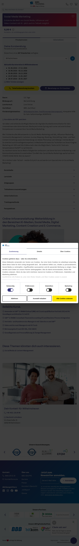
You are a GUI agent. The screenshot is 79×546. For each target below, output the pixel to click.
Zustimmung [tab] (13, 251)
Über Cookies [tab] (65, 251)
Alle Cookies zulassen (64, 298)
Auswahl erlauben (39, 298)
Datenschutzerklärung (11, 279)
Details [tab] (39, 251)
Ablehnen (14, 298)
